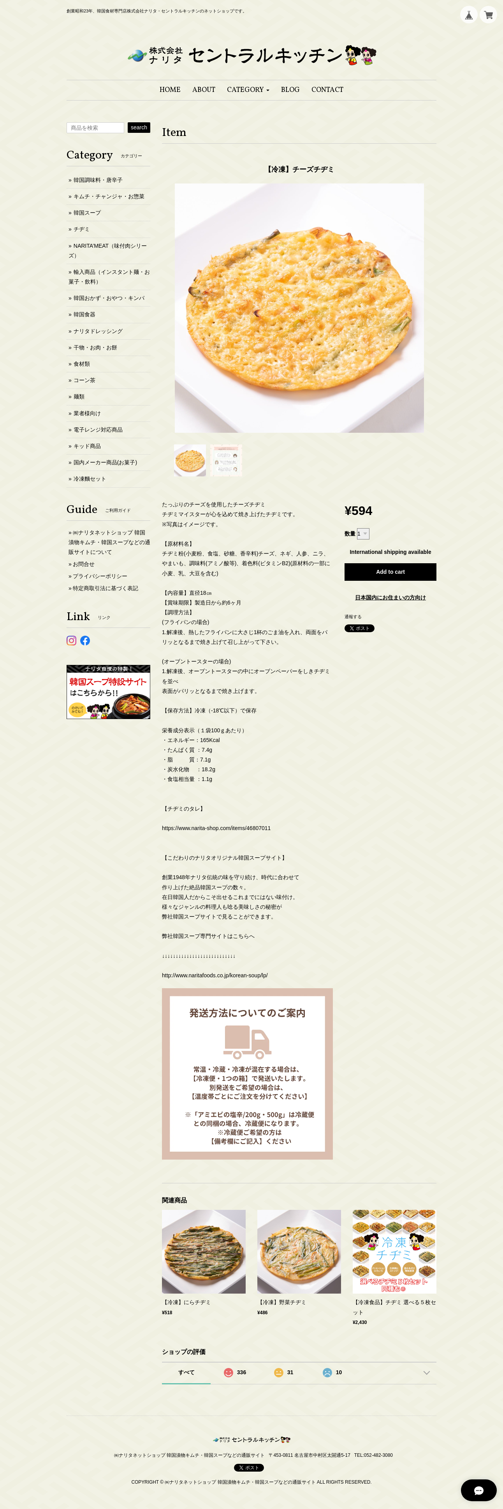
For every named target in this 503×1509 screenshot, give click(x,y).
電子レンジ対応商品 (98, 430)
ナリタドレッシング (98, 331)
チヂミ (82, 229)
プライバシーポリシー (100, 576)
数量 (350, 534)
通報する (353, 616)
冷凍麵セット (90, 479)
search (139, 127)
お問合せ (84, 564)
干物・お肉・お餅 (95, 347)
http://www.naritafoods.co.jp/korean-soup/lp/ (215, 975)
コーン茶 (84, 380)
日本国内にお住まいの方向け (390, 597)
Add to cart (390, 572)
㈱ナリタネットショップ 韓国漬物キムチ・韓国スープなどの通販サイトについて (109, 542)
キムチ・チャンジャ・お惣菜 (109, 196)
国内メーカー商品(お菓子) (105, 462)
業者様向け (87, 413)
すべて (186, 1372)
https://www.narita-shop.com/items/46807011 (216, 828)
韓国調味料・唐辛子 (98, 180)
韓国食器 (84, 314)
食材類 (82, 364)
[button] (248, 90)
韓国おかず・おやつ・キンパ (109, 298)
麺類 (79, 396)
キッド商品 (87, 446)
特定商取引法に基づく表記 (105, 588)
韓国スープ (87, 213)
